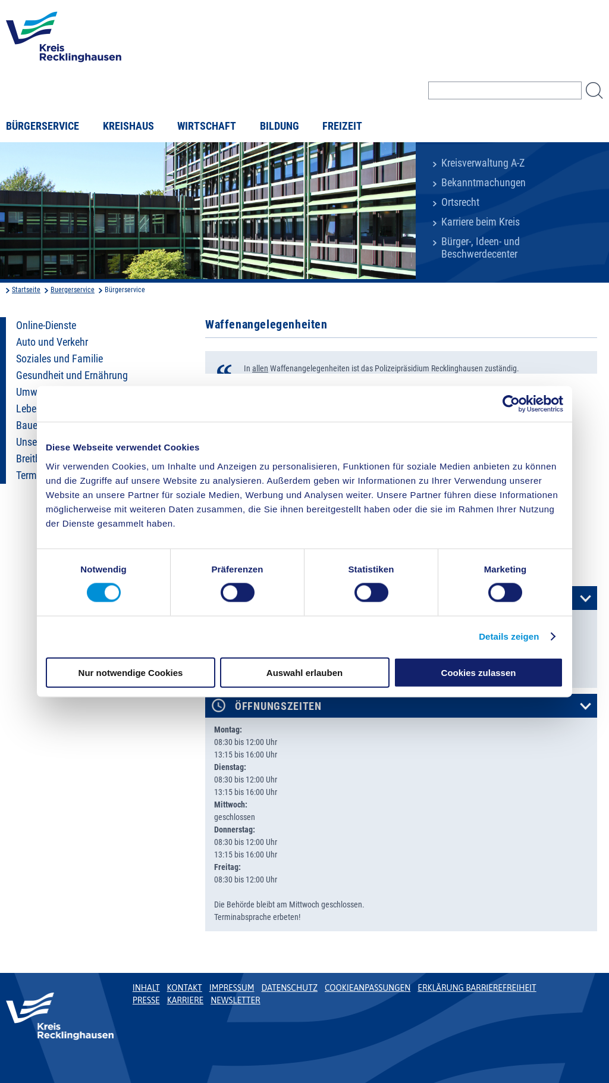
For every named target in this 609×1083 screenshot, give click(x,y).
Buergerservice (73, 290)
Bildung (279, 126)
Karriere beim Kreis (480, 222)
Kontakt (184, 988)
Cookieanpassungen (367, 988)
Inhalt (146, 988)
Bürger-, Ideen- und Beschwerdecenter (480, 248)
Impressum (232, 988)
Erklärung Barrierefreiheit (476, 988)
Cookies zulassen (478, 672)
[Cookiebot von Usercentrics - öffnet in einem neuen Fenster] (511, 404)
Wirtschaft (206, 126)
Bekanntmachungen (483, 183)
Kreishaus (128, 126)
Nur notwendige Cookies (131, 672)
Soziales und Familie (59, 359)
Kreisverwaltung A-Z (483, 163)
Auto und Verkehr (52, 342)
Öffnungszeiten (278, 706)
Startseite (26, 290)
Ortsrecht (460, 202)
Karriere (185, 1000)
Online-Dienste (46, 325)
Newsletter (235, 1000)
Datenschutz (289, 988)
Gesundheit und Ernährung (72, 375)
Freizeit (342, 126)
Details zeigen (509, 636)
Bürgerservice (42, 126)
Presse (146, 1000)
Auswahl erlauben (304, 672)
